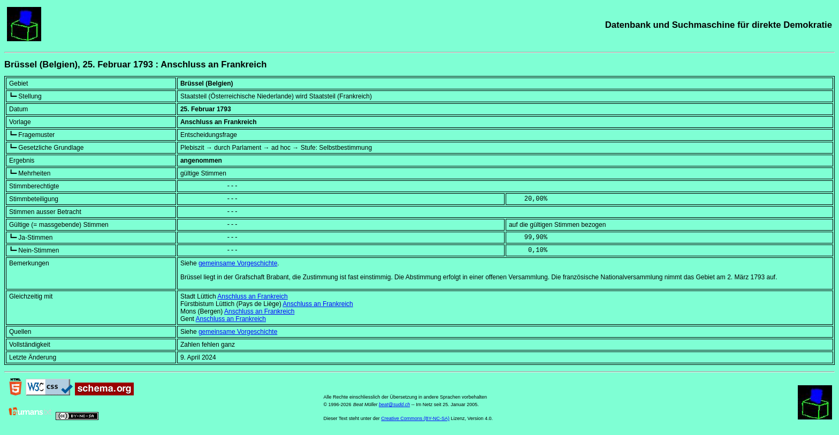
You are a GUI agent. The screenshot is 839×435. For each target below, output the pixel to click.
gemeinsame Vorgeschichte (238, 263)
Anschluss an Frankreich (252, 296)
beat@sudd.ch (394, 404)
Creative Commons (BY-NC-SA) (415, 418)
